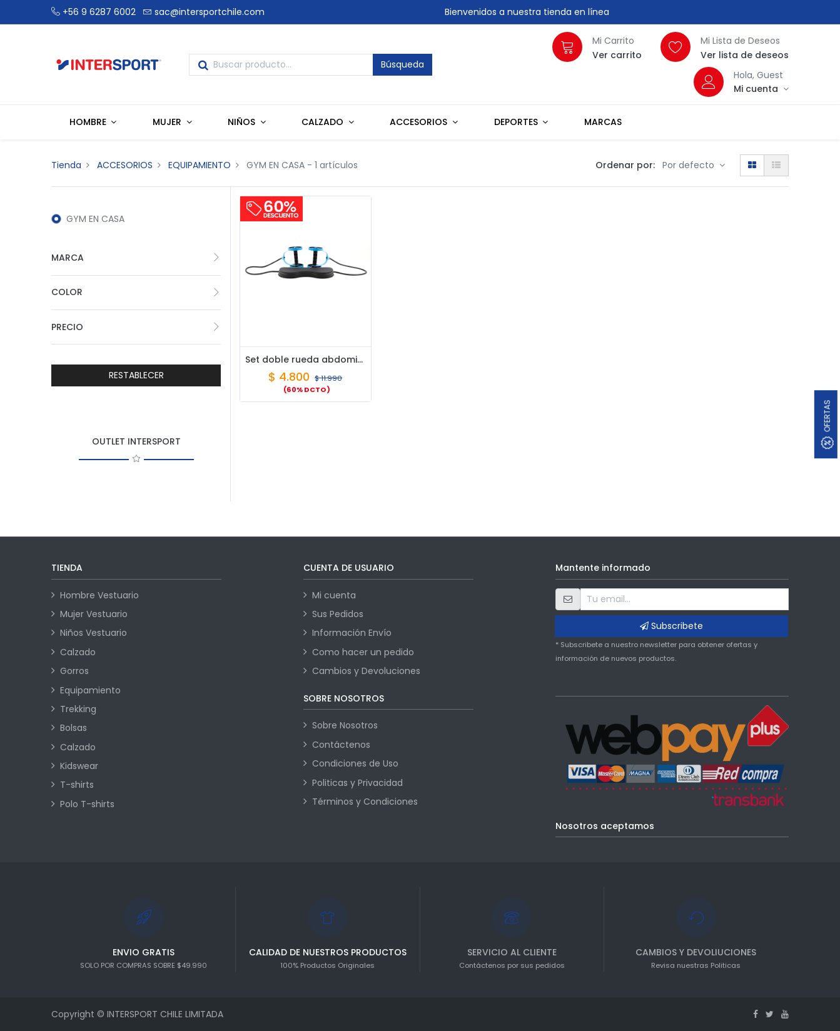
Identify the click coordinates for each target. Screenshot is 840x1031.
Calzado (78, 652)
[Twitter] (770, 1014)
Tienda (66, 165)
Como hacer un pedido (363, 652)
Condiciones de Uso (355, 763)
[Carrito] (567, 47)
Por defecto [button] (689, 165)
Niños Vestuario (93, 632)
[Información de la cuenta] (761, 89)
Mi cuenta (334, 595)
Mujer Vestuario (94, 614)
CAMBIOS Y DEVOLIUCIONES (695, 952)
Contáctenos (341, 744)
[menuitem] (603, 122)
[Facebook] (755, 1014)
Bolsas (73, 728)
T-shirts (77, 784)
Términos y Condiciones (365, 801)
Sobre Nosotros (345, 725)
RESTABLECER (136, 375)
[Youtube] (785, 1014)
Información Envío (352, 632)
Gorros (74, 671)
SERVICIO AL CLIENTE (512, 952)
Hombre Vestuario (99, 595)
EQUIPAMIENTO (199, 165)
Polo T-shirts (87, 804)
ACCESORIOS (125, 165)
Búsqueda (402, 64)
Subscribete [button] (671, 626)
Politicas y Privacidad (357, 783)
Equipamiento (90, 690)
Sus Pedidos (337, 614)
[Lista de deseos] (675, 47)
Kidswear (79, 766)
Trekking (78, 709)
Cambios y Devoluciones (366, 671)
